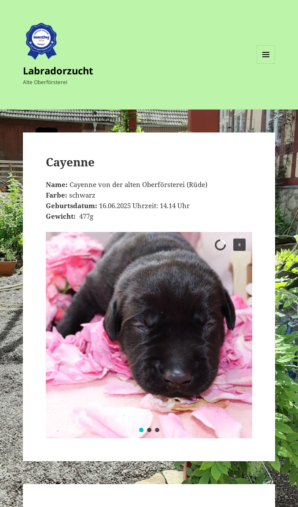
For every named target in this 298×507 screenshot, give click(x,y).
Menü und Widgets (266, 63)
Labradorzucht (58, 70)
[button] (239, 245)
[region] (149, 335)
